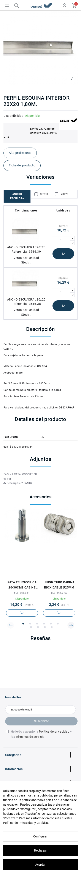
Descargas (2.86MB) (17, 483)
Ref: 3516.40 (59, 593)
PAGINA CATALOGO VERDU (20, 474)
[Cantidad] (61, 240)
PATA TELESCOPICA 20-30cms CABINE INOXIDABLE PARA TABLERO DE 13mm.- (22, 585)
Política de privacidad (54, 731)
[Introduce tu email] (40, 709)
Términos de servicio (30, 736)
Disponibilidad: (13, 115)
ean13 (7, 446)
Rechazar (40, 850)
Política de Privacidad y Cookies (25, 822)
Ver (7, 478)
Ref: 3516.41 (22, 593)
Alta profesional (20, 152)
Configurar (40, 836)
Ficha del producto (22, 165)
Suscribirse (41, 721)
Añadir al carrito (63, 253)
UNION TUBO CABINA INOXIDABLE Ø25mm (59, 584)
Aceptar (40, 864)
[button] (10, 625)
